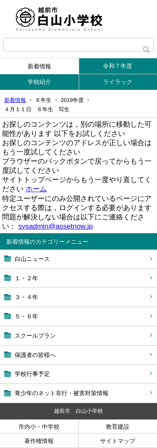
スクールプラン (35, 335)
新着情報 (39, 66)
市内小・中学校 (38, 426)
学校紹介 (39, 81)
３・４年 (26, 297)
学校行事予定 (32, 373)
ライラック (117, 81)
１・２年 (26, 278)
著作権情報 (39, 441)
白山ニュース (32, 258)
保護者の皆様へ (35, 355)
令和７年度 (117, 66)
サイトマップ (117, 441)
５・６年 (26, 316)
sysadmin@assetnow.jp (55, 226)
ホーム (36, 189)
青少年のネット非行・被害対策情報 (61, 393)
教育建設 (117, 426)
